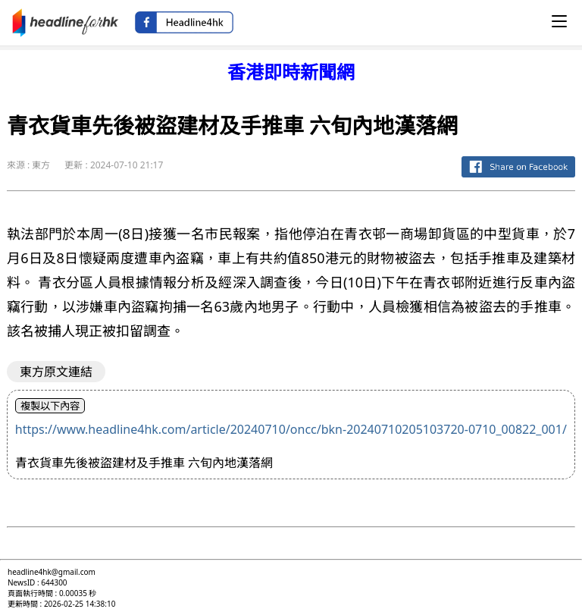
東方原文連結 (56, 371)
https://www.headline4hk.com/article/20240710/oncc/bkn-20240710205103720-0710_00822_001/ (291, 429)
